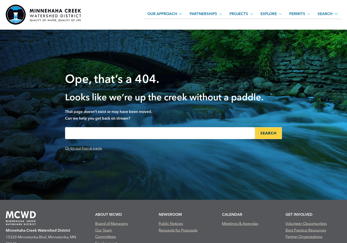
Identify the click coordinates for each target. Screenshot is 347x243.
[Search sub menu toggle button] (336, 13)
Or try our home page (83, 148)
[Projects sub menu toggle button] (251, 13)
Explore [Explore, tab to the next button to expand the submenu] (268, 13)
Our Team (103, 230)
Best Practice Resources (305, 230)
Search (325, 13)
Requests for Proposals (178, 230)
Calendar (232, 214)
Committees (105, 236)
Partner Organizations (303, 236)
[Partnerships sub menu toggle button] (220, 13)
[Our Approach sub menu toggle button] (180, 13)
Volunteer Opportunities (306, 223)
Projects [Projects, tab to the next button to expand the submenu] (238, 13)
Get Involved (298, 214)
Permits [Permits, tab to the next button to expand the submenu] (297, 13)
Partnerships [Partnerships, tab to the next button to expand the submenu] (203, 13)
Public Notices (171, 223)
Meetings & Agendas (240, 223)
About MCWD (108, 214)
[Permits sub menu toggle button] (308, 13)
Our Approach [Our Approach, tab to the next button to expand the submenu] (162, 13)
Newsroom (170, 214)
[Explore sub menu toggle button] (280, 13)
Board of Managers (111, 223)
